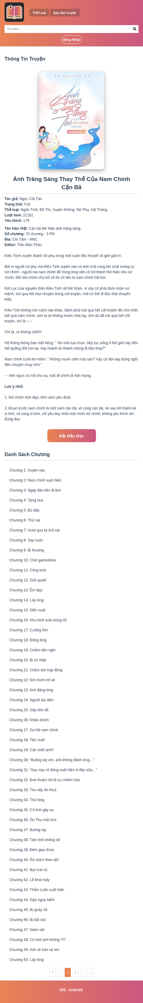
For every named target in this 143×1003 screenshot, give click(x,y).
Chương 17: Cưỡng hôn (28, 630)
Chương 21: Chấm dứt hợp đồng (36, 670)
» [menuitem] (90, 972)
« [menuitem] (53, 971)
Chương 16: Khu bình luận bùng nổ (37, 620)
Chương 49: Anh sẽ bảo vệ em (34, 950)
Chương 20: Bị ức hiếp (27, 660)
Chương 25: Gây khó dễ (29, 710)
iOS (63, 990)
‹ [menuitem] (60, 971)
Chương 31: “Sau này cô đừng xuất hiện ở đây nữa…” (53, 770)
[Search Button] (134, 29)
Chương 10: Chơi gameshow (32, 560)
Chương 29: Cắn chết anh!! (31, 750)
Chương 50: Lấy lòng (26, 960)
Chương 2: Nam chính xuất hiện (35, 480)
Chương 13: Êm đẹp (26, 590)
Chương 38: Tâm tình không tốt (34, 840)
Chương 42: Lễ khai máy (29, 880)
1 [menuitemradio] (68, 972)
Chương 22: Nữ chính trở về (32, 680)
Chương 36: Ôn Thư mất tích (32, 820)
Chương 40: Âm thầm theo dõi (33, 860)
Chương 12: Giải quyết (27, 580)
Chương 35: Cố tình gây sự (31, 810)
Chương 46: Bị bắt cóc (27, 920)
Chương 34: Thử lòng (26, 800)
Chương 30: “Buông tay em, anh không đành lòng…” (51, 760)
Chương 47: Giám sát (26, 930)
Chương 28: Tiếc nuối (27, 740)
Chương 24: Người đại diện (31, 700)
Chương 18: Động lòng (27, 640)
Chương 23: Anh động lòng (31, 690)
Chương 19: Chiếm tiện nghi (32, 650)
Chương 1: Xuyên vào (27, 470)
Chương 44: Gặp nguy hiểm (32, 900)
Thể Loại (39, 13)
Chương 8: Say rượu (26, 540)
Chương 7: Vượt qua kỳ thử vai (34, 530)
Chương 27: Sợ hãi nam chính (33, 730)
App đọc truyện (64, 13)
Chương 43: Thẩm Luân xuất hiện (36, 890)
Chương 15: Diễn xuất (27, 610)
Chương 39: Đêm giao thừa (31, 850)
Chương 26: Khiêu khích (29, 720)
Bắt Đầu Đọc (71, 436)
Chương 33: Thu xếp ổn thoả (32, 790)
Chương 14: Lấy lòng (26, 600)
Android (76, 990)
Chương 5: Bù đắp (24, 510)
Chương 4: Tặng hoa (26, 500)
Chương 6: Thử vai (24, 520)
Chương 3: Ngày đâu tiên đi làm (35, 490)
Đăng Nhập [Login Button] (71, 39)
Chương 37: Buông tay (27, 830)
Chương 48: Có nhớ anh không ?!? (37, 940)
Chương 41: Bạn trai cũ (28, 870)
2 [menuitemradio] (76, 972)
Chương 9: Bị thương (26, 550)
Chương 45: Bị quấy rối (28, 910)
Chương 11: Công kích (27, 570)
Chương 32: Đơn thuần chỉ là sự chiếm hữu (44, 780)
